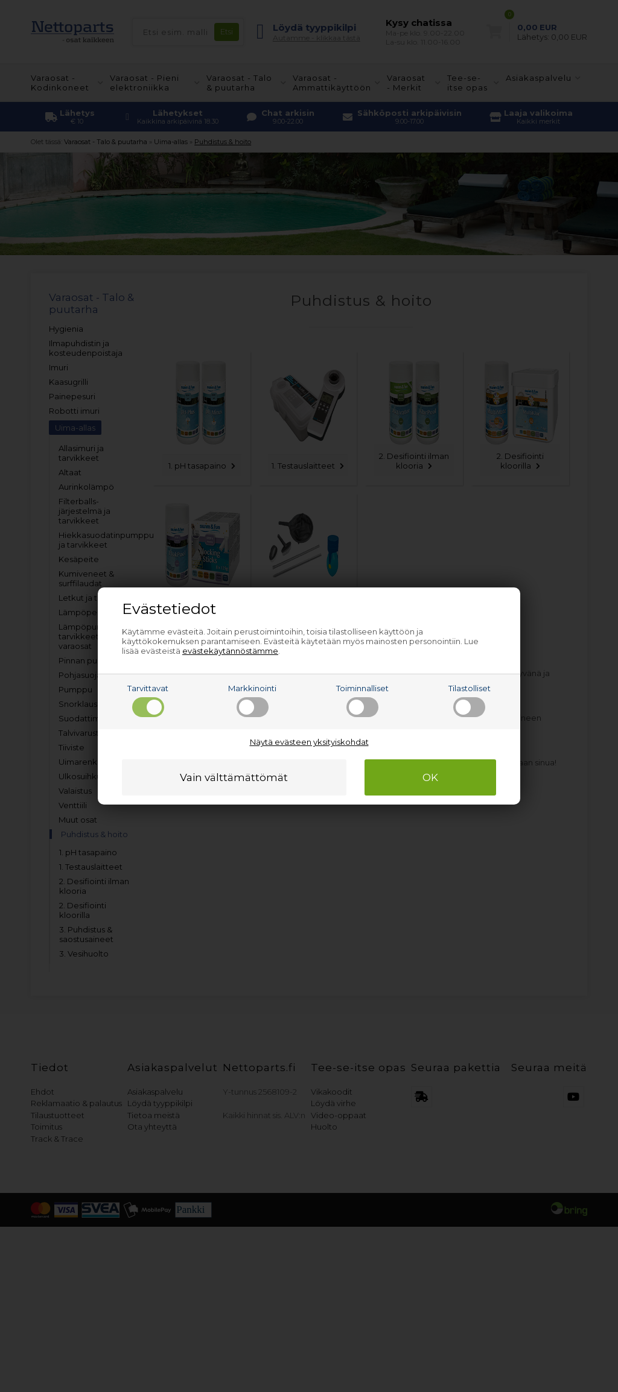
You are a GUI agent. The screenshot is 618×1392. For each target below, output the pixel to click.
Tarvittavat (147, 700)
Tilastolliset (469, 700)
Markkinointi (252, 700)
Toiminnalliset (362, 700)
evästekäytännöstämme (230, 651)
